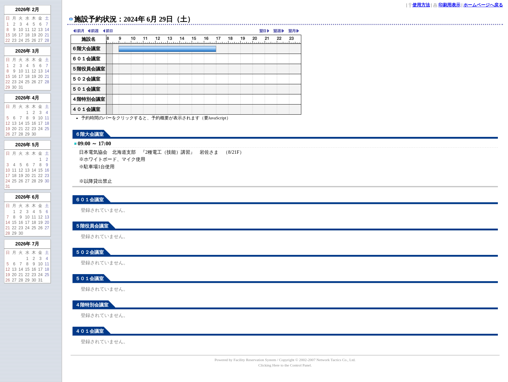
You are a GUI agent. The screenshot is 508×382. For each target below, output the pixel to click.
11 (27, 29)
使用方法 (421, 5)
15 (7, 35)
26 (33, 40)
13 (40, 29)
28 (47, 40)
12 (33, 29)
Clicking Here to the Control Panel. (285, 365)
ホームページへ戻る (483, 5)
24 (21, 40)
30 (14, 87)
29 (7, 87)
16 (14, 35)
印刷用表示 (449, 5)
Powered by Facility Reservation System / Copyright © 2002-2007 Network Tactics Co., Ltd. (284, 360)
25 (27, 40)
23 (14, 40)
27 (40, 40)
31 (21, 87)
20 (40, 35)
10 (21, 29)
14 (47, 29)
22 (7, 40)
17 (21, 35)
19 (33, 35)
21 (47, 35)
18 (27, 35)
